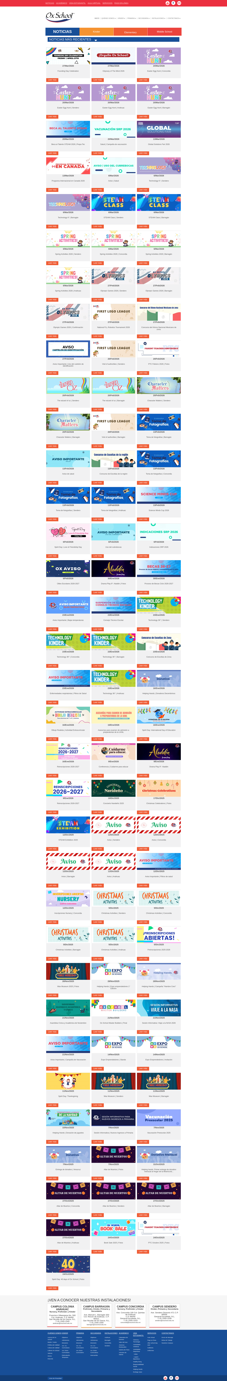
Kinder (96, 31)
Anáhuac (107, 1337)
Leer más (52, 80)
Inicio (97, 18)
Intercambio (94, 1355)
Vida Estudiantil (77, 3)
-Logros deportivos (136, 1358)
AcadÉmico (61, 3)
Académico (124, 1333)
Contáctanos (174, 18)
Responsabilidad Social (138, 1365)
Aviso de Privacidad (55, 1378)
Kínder (121, 18)
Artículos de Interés (122, 1353)
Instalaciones (158, 18)
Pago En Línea (121, 3)
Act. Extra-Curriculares (65, 1351)
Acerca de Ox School (52, 1338)
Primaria (131, 18)
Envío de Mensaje (167, 1337)
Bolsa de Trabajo (167, 1340)
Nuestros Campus (167, 1343)
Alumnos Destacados (122, 1346)
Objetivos (65, 1337)
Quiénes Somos (108, 18)
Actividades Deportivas (136, 1350)
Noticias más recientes (70, 39)
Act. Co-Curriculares (65, 1347)
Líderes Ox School (53, 1350)
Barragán (107, 1340)
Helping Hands (137, 1369)
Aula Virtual (94, 3)
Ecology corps (137, 1372)
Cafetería (150, 1348)
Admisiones (65, 1340)
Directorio (65, 1343)
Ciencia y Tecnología (136, 1341)
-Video (135, 1354)
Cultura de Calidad (53, 1348)
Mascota (50, 1359)
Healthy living (137, 1361)
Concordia (108, 1343)
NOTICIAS (62, 31)
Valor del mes (123, 1342)
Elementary (130, 32)
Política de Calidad (54, 1345)
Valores (50, 1353)
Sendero (107, 1345)
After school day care (152, 1344)
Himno (50, 1356)
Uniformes (150, 1350)
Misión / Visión (52, 1342)
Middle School (164, 31)
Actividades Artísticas (136, 1345)
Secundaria (144, 18)
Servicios (107, 3)
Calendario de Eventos (123, 1338)
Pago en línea (151, 1340)
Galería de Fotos (124, 1350)
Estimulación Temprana (66, 1356)
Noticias (49, 3)
